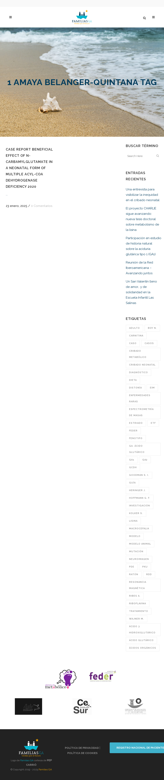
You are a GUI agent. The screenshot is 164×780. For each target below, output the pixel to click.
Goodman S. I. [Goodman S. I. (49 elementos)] (139, 475)
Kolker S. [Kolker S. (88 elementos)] (136, 513)
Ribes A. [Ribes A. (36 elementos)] (134, 596)
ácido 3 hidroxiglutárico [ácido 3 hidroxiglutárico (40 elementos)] (142, 629)
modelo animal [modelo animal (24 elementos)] (140, 544)
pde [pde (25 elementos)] (131, 566)
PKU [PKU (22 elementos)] (145, 566)
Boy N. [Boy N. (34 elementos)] (152, 328)
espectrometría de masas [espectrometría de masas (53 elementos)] (141, 412)
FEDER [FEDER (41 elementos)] (133, 430)
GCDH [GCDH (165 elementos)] (133, 467)
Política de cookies (82, 753)
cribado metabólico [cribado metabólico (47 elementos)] (137, 354)
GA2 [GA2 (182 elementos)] (144, 459)
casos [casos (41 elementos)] (149, 343)
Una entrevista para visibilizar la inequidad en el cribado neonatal (142, 195)
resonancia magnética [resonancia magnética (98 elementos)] (137, 585)
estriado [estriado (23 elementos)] (136, 423)
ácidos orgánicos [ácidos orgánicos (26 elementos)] (142, 648)
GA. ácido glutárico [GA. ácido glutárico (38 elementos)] (137, 449)
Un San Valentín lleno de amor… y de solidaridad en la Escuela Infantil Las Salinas (141, 292)
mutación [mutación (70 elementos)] (136, 551)
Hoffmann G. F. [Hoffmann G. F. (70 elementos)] (139, 498)
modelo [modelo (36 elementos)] (134, 536)
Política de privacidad (82, 747)
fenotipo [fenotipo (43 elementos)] (136, 438)
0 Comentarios (41, 206)
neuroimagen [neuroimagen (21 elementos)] (139, 559)
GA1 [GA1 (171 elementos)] (131, 459)
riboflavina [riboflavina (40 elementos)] (137, 603)
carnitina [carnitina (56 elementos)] (136, 335)
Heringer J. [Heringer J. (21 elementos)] (137, 490)
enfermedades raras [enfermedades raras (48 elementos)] (139, 398)
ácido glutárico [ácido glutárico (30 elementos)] (141, 640)
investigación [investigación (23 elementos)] (139, 505)
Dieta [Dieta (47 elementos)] (133, 380)
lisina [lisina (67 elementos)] (133, 521)
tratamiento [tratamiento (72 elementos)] (138, 611)
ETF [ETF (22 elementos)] (153, 423)
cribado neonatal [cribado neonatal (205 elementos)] (142, 364)
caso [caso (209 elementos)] (133, 343)
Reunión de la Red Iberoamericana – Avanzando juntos (139, 268)
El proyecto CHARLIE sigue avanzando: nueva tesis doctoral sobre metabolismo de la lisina (142, 219)
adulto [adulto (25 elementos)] (134, 328)
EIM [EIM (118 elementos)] (152, 387)
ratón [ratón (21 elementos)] (133, 574)
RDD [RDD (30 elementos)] (149, 574)
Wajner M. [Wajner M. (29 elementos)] (136, 618)
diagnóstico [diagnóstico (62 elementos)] (138, 372)
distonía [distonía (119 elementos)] (135, 387)
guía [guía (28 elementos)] (132, 482)
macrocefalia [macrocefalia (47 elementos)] (139, 528)
